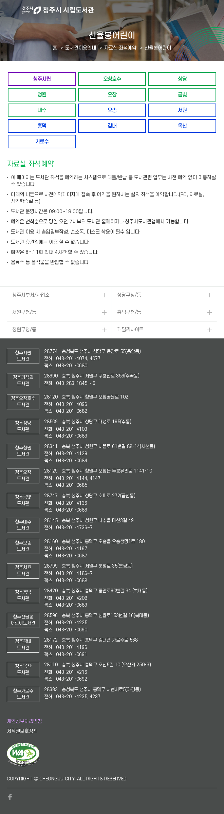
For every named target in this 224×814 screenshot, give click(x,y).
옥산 (182, 126)
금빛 (182, 94)
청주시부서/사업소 (31, 295)
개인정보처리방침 (24, 721)
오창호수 (112, 79)
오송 (112, 110)
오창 (112, 94)
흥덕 (41, 126)
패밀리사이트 (130, 330)
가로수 (42, 141)
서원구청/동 (24, 312)
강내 (112, 126)
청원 (41, 94)
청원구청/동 (24, 330)
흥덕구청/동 (129, 312)
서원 (182, 110)
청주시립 (42, 79)
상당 (182, 79)
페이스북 (10, 797)
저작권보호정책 (22, 731)
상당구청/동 (129, 295)
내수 (41, 110)
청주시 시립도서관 (122, 10)
